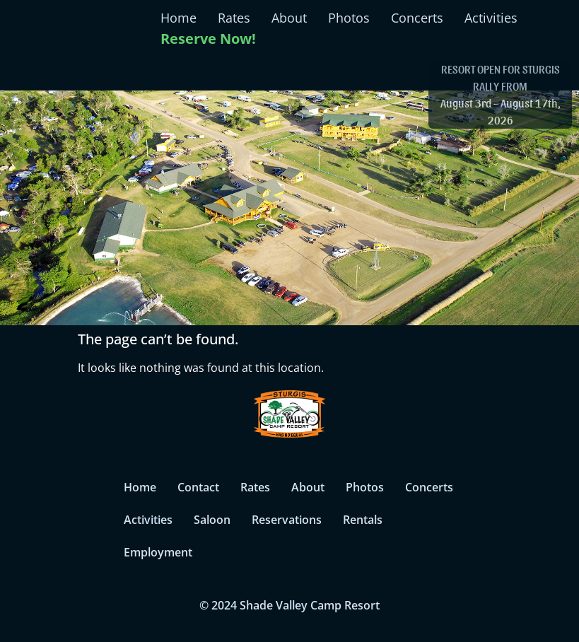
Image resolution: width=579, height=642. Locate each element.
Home (178, 17)
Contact (198, 487)
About (289, 17)
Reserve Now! (208, 38)
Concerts (417, 17)
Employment (158, 552)
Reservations (287, 519)
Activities (490, 17)
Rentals (362, 519)
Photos (349, 17)
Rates (234, 17)
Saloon (212, 519)
